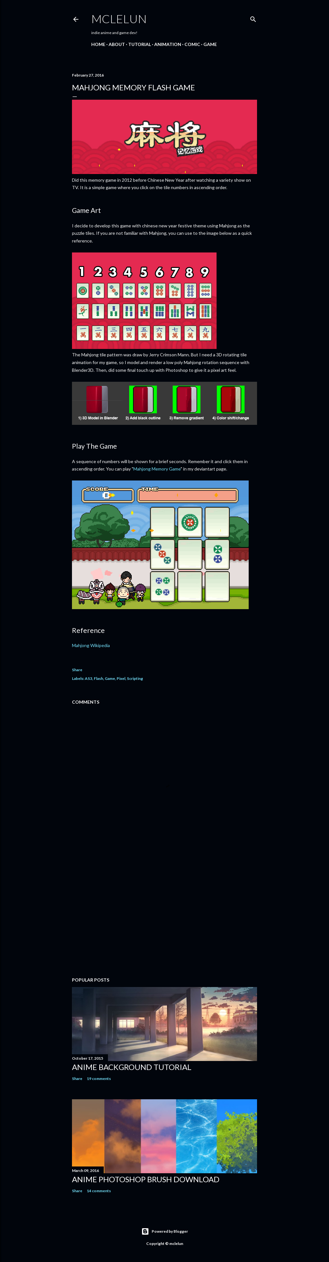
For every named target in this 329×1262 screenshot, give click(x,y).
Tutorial (139, 44)
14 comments (99, 1190)
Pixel (121, 678)
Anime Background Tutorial (131, 1067)
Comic (192, 44)
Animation (167, 44)
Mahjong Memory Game (157, 468)
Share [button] (77, 669)
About (117, 44)
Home (98, 44)
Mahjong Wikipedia (91, 645)
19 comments (99, 1078)
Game (210, 44)
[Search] (253, 18)
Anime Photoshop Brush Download (145, 1179)
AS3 (88, 678)
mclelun (119, 19)
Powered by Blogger (164, 1231)
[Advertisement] (164, 916)
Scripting (135, 678)
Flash (98, 678)
